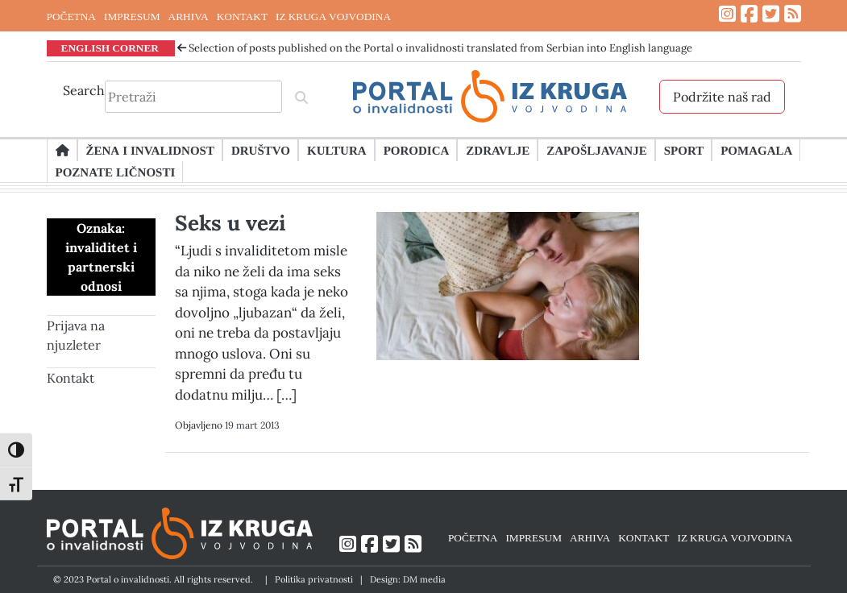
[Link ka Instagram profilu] (727, 14)
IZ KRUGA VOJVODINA (333, 16)
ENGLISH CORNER (110, 47)
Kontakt (70, 378)
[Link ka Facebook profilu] (749, 14)
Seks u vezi (230, 222)
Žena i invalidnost (150, 150)
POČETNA (71, 16)
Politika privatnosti (314, 579)
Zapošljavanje (596, 150)
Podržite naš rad (722, 97)
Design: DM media (408, 579)
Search (84, 90)
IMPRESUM (132, 16)
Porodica (417, 150)
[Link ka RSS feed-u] (792, 14)
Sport (684, 150)
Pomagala (756, 150)
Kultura (337, 150)
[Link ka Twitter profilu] (770, 14)
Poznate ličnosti (116, 172)
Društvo (260, 150)
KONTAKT (242, 16)
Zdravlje (497, 150)
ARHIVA (188, 16)
